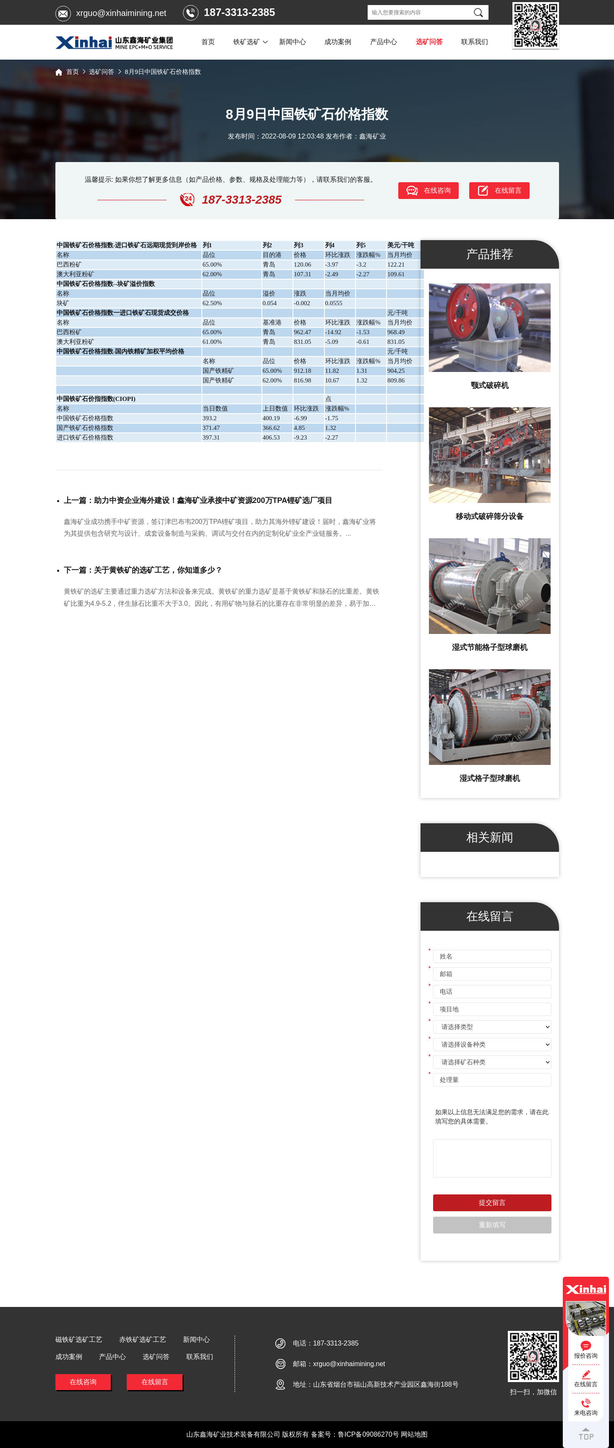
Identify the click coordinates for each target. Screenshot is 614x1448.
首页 (208, 41)
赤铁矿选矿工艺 (142, 1339)
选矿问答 (429, 41)
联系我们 (474, 41)
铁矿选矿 (246, 41)
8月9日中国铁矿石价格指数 (163, 71)
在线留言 (154, 1381)
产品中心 (383, 41)
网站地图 (414, 1434)
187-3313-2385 (336, 1343)
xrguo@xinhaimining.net (121, 13)
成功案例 (337, 41)
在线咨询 (83, 1381)
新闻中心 (292, 41)
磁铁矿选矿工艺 (78, 1339)
